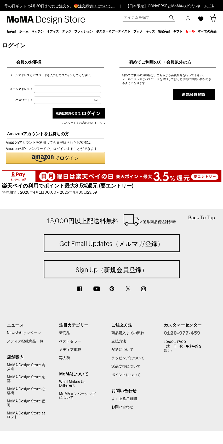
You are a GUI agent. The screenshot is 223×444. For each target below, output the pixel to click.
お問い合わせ (122, 407)
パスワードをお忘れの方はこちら (83, 122)
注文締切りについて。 (96, 6)
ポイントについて (126, 375)
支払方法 (118, 341)
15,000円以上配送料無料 (111, 220)
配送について (122, 350)
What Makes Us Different (72, 383)
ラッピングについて (127, 358)
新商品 (64, 333)
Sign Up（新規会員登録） (112, 269)
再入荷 (64, 358)
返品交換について (126, 366)
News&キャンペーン (24, 333)
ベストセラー (70, 341)
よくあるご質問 (124, 399)
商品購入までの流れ (127, 333)
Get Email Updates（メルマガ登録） (111, 243)
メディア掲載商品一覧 (25, 341)
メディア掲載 (70, 350)
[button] (55, 158)
